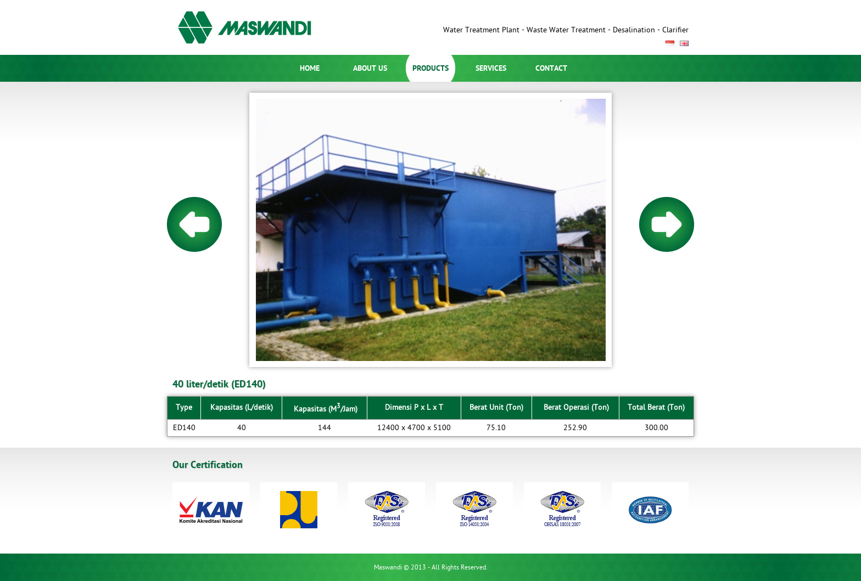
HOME (310, 68)
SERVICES (491, 68)
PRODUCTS (430, 68)
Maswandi (249, 27)
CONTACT (551, 68)
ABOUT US (370, 68)
